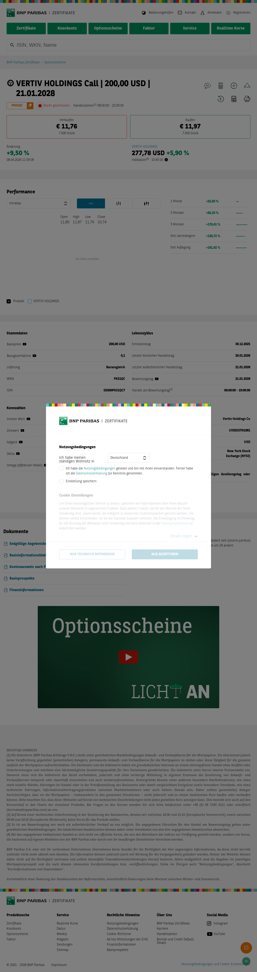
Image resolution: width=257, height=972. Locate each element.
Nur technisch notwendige (92, 554)
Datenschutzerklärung (91, 473)
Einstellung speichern (81, 481)
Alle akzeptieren (164, 554)
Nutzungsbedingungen (99, 468)
